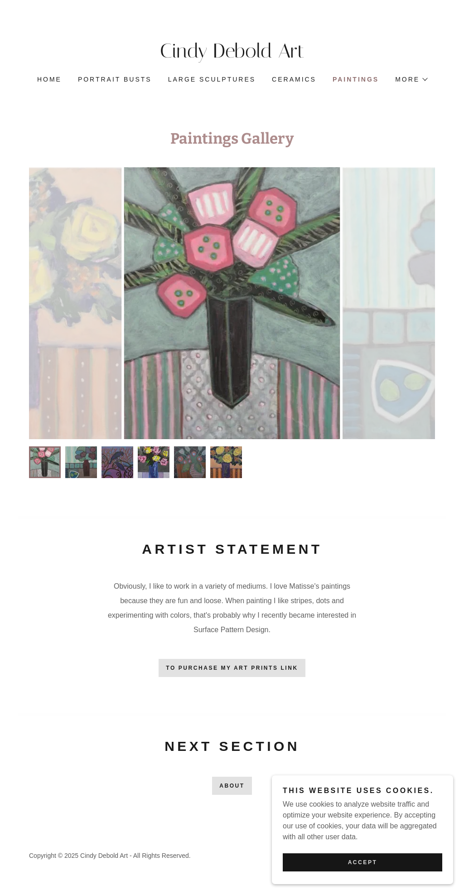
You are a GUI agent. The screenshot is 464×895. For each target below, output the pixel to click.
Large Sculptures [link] (212, 79)
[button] (411, 79)
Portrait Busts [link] (115, 79)
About (232, 786)
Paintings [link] (356, 79)
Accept (362, 862)
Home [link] (49, 79)
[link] (232, 55)
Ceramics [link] (294, 79)
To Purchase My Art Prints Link (232, 668)
